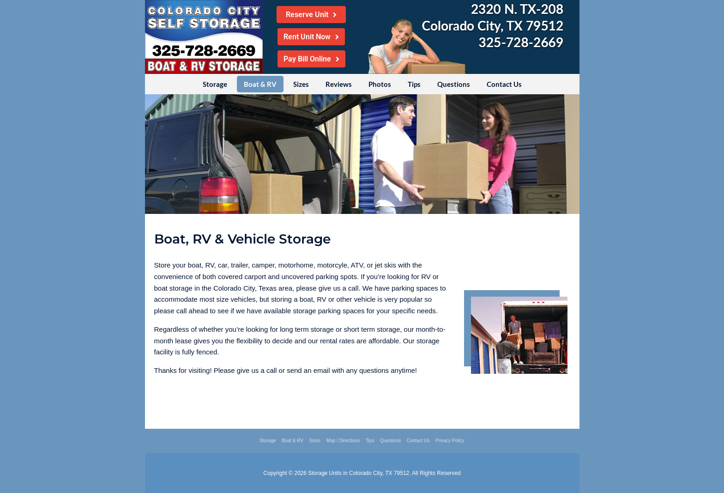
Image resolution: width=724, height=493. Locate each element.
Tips (414, 84)
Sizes (301, 84)
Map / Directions (343, 440)
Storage (215, 84)
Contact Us (504, 84)
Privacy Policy (449, 440)
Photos (379, 84)
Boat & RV (260, 84)
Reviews (339, 84)
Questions (453, 84)
